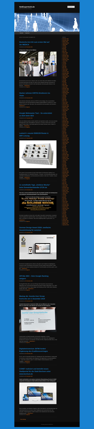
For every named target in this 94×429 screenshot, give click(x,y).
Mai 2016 (64, 147)
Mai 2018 (64, 114)
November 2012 (65, 205)
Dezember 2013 (65, 187)
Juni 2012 (64, 212)
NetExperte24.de (27, 7)
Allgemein (28, 107)
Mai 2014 (64, 180)
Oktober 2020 (65, 74)
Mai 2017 (64, 131)
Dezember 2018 (65, 104)
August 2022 (64, 44)
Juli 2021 (64, 62)
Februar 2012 (65, 217)
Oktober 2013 (65, 190)
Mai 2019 (64, 98)
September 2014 (65, 175)
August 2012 (64, 209)
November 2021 (65, 56)
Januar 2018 (64, 120)
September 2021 (65, 59)
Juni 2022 (64, 47)
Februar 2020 (65, 85)
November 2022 (65, 40)
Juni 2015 (64, 162)
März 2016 (64, 150)
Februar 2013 (65, 201)
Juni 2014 (64, 179)
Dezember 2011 (65, 220)
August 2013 (64, 193)
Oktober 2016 (65, 140)
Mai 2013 (64, 197)
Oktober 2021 (65, 58)
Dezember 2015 (65, 154)
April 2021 (64, 66)
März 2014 (64, 183)
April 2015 (64, 165)
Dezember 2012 (65, 204)
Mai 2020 (64, 81)
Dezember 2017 (65, 121)
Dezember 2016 (65, 138)
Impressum (27, 33)
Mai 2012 (64, 213)
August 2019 (64, 93)
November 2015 (65, 155)
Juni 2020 (64, 80)
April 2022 (64, 49)
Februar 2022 (65, 52)
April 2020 (64, 82)
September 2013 (65, 191)
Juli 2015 (64, 161)
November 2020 (65, 73)
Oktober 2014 (65, 173)
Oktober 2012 (65, 206)
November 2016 (65, 139)
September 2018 (65, 109)
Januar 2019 (64, 103)
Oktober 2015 (65, 157)
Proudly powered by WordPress (47, 424)
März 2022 (64, 51)
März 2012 (64, 216)
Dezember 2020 (65, 71)
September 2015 (65, 158)
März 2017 (64, 133)
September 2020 (65, 76)
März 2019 (64, 100)
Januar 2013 (64, 202)
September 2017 (65, 125)
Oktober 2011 (65, 223)
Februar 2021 (65, 69)
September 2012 (65, 208)
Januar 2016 (64, 153)
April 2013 (64, 198)
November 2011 (65, 222)
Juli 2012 (64, 211)
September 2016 (65, 142)
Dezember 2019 (65, 88)
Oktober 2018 (65, 107)
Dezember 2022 (65, 38)
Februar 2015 (65, 168)
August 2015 (64, 160)
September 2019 (65, 92)
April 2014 (64, 182)
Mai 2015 (64, 164)
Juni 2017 (64, 129)
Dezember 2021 (65, 55)
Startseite (21, 33)
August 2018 (64, 110)
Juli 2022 (64, 45)
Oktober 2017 (65, 124)
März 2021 (64, 67)
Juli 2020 (64, 78)
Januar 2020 (64, 87)
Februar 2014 (65, 184)
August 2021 (64, 60)
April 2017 (64, 132)
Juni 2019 (64, 96)
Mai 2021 (64, 65)
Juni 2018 (64, 113)
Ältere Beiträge (22, 419)
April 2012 (64, 215)
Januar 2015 (64, 169)
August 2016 (64, 143)
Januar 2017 (64, 136)
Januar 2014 (64, 186)
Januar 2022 (64, 54)
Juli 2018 (64, 111)
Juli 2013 (64, 194)
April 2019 (64, 99)
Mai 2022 (64, 48)
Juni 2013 (64, 195)
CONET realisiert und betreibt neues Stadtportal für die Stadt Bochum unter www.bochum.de (35, 371)
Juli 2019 (64, 95)
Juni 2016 (64, 146)
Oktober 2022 (65, 41)
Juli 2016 (64, 144)
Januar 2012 (64, 219)
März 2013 (64, 200)
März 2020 (64, 84)
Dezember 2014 (65, 171)
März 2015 (64, 166)
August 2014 (64, 176)
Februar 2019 (65, 102)
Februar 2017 (65, 135)
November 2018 (65, 106)
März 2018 (64, 117)
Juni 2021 (64, 63)
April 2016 (64, 149)
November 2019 (65, 89)
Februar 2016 (65, 151)
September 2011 (65, 224)
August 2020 (64, 77)
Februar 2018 (65, 118)
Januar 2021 (64, 70)
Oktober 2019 (65, 91)
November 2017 (65, 122)
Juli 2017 (64, 128)
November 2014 (65, 172)
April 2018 (64, 115)
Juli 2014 (64, 177)
